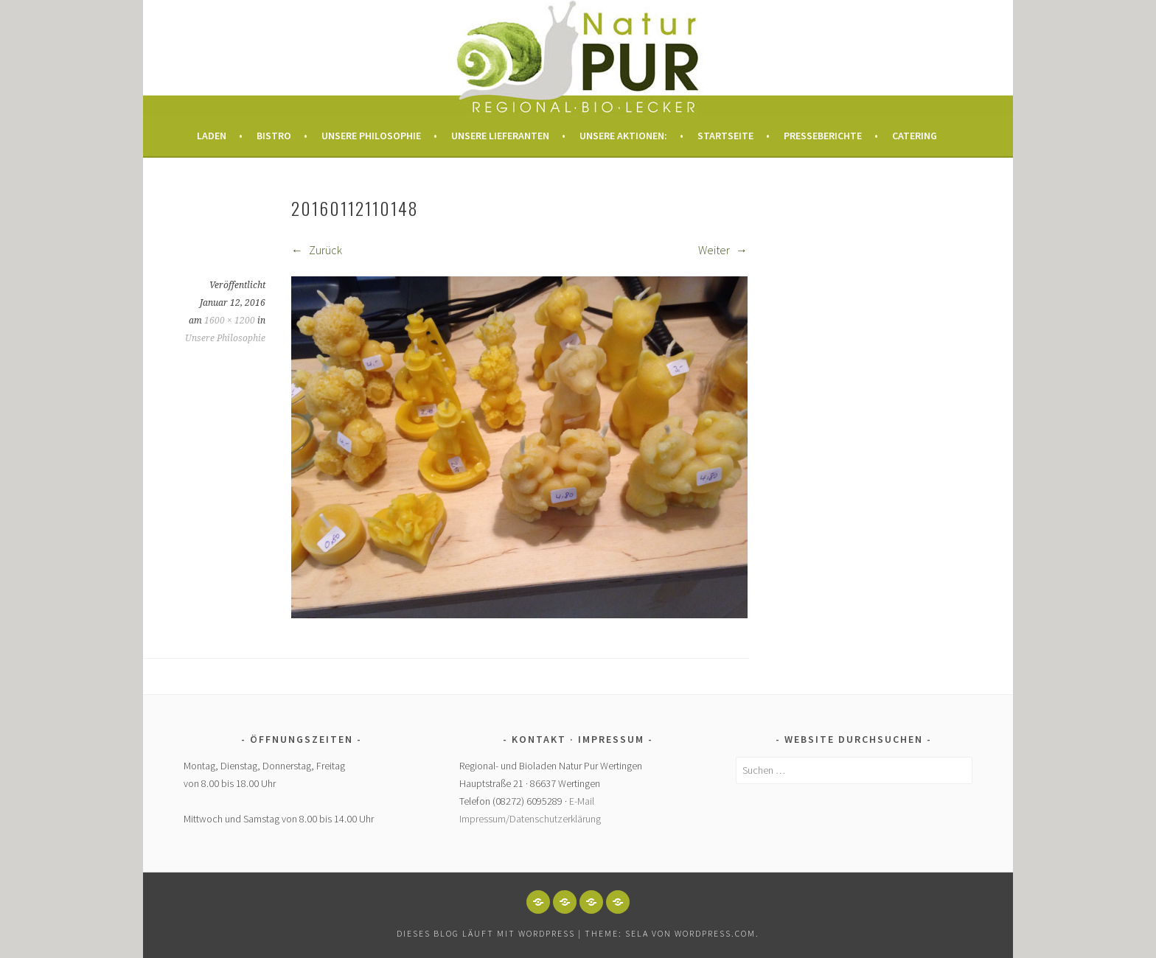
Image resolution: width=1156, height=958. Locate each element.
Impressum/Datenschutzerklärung (530, 818)
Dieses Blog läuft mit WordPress (486, 933)
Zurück (316, 249)
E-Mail (581, 801)
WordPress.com (715, 933)
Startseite (725, 135)
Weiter (723, 249)
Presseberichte (823, 135)
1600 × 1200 (229, 320)
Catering (914, 135)
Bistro (274, 135)
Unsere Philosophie (371, 135)
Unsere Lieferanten (500, 135)
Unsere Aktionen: (623, 135)
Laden (211, 135)
